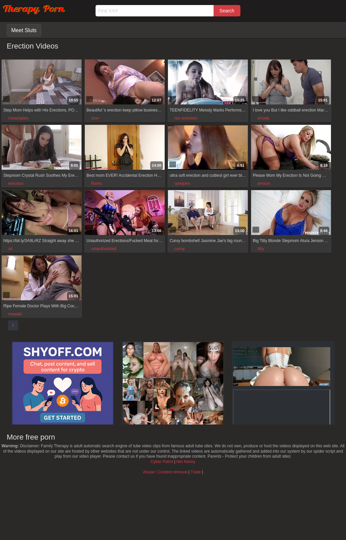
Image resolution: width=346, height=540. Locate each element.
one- (95, 118)
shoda (263, 118)
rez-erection (185, 118)
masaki (15, 313)
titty (260, 248)
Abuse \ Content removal (165, 472)
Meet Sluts (24, 30)
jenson (263, 183)
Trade (195, 472)
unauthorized (103, 248)
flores (96, 183)
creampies (18, 118)
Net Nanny (185, 461)
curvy (179, 248)
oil (10, 248)
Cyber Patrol (162, 461)
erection (15, 183)
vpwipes (182, 183)
